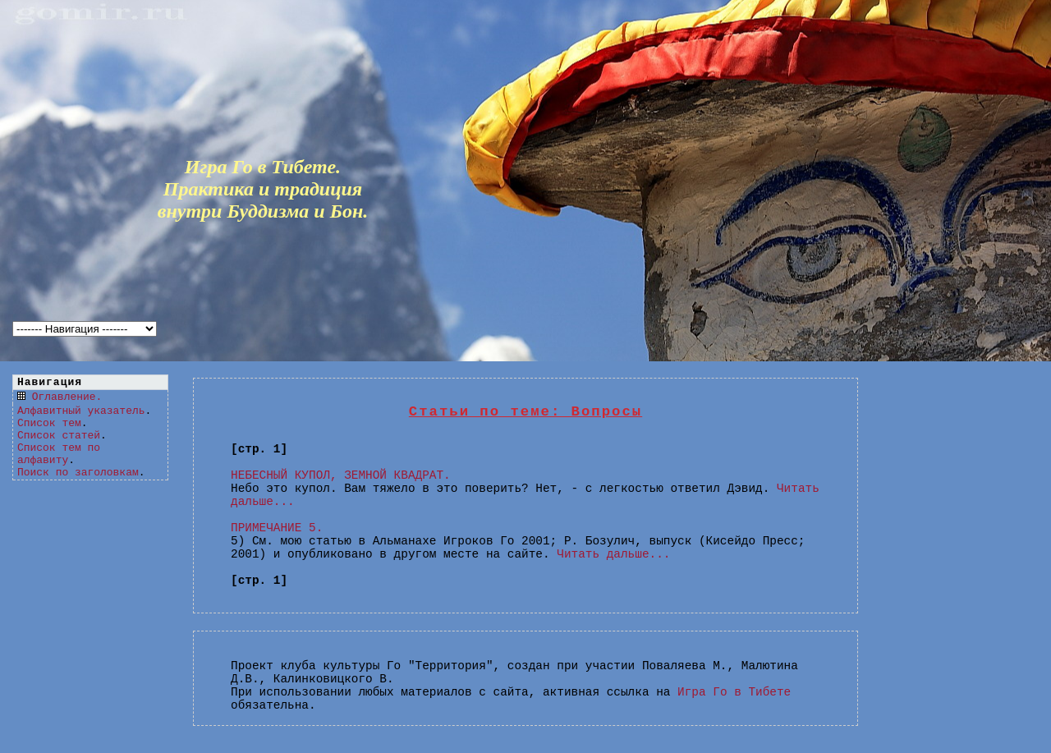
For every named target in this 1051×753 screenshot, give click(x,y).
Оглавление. (67, 397)
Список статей (58, 435)
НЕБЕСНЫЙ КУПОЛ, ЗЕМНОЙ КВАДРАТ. (341, 475)
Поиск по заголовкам (78, 472)
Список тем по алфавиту (58, 454)
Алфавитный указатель (81, 411)
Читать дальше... (613, 554)
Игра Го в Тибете (734, 692)
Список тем (49, 423)
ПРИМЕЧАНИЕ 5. (277, 528)
